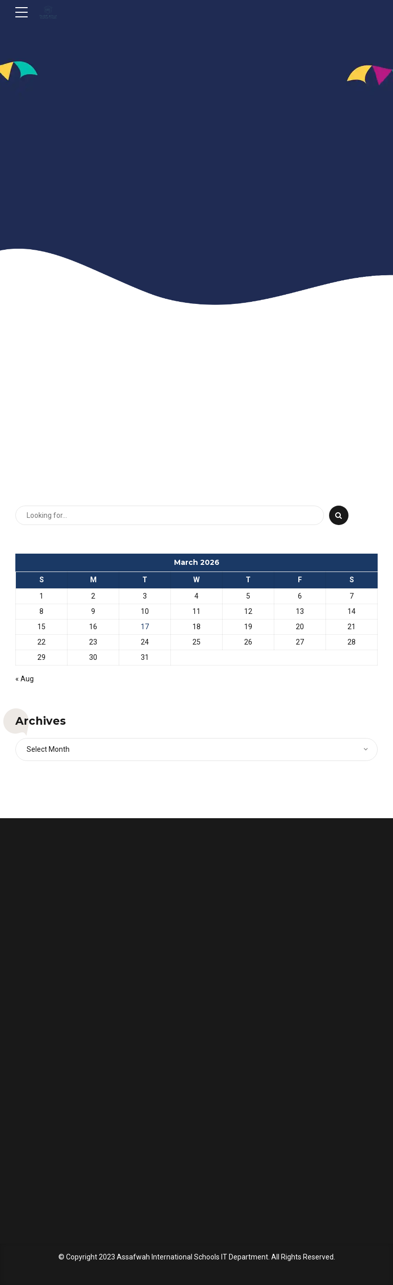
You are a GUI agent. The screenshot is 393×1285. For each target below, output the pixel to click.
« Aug (24, 679)
